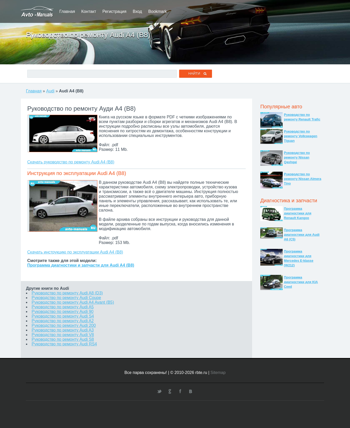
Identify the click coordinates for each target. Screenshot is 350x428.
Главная (67, 11)
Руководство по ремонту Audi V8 (63, 335)
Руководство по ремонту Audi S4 (63, 316)
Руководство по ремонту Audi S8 (63, 339)
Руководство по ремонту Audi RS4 (64, 344)
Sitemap (218, 372)
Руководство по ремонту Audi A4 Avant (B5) (73, 302)
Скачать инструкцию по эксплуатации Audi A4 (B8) (75, 252)
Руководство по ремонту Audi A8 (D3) (67, 293)
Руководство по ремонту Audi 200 (64, 325)
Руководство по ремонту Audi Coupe (66, 297)
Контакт (88, 11)
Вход (137, 11)
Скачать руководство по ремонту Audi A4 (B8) (70, 162)
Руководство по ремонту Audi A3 (63, 330)
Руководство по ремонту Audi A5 (63, 307)
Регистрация (114, 11)
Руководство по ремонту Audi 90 (63, 311)
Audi (50, 91)
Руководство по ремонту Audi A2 (63, 321)
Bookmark (157, 11)
